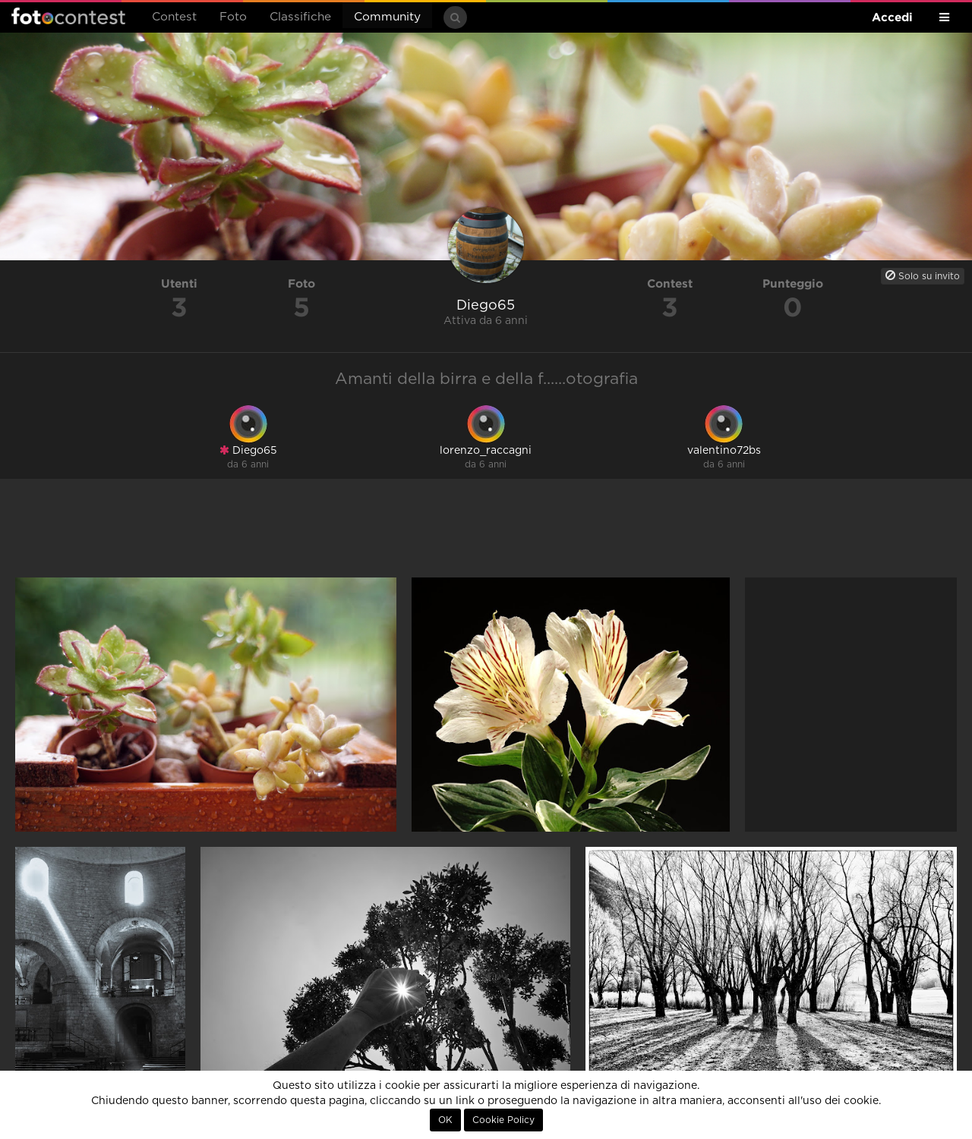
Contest (174, 17)
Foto (233, 17)
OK (445, 1120)
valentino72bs (724, 450)
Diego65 (248, 450)
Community (387, 17)
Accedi (892, 17)
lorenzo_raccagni (486, 450)
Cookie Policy (503, 1120)
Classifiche (300, 17)
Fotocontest (68, 16)
